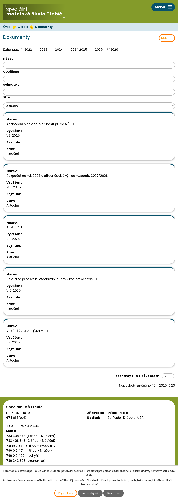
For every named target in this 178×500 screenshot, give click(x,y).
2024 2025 (79, 50)
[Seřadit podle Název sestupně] (17, 59)
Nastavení (114, 493)
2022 (28, 50)
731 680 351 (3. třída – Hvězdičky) (31, 446)
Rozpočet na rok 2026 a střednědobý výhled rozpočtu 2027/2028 (60, 176)
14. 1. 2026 (13, 188)
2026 (114, 50)
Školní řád (17, 228)
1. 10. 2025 (13, 291)
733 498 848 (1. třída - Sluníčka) (30, 436)
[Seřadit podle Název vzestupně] (17, 57)
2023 (43, 50)
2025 (99, 50)
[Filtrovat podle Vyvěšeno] (89, 79)
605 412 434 (29, 426)
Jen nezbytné (90, 493)
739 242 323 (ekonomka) (26, 461)
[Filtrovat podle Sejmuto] (89, 92)
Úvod (7, 27)
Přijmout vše (65, 493)
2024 (59, 50)
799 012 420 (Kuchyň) (22, 456)
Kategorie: (11, 49)
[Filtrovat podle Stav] (89, 106)
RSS (167, 39)
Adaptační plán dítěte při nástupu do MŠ (41, 124)
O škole (23, 27)
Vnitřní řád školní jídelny (27, 331)
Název (9, 59)
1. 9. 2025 (13, 136)
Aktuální (12, 154)
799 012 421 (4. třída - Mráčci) (29, 451)
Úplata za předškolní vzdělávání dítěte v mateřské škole (52, 279)
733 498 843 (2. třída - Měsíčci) (30, 441)
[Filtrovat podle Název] (89, 65)
